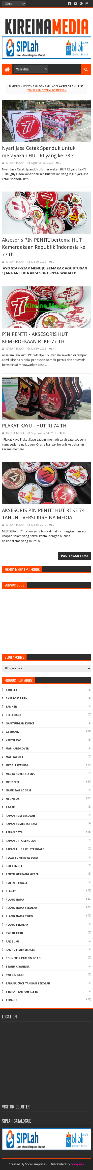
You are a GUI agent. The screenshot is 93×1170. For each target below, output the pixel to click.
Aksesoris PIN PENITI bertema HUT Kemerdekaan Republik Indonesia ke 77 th (43, 247)
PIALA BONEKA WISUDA (22, 857)
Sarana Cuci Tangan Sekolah (28, 983)
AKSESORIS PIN (17, 698)
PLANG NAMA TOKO (19, 916)
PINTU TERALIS (17, 882)
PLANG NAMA (15, 899)
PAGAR (10, 807)
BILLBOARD (13, 715)
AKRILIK (11, 690)
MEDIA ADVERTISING (20, 774)
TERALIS (11, 1000)
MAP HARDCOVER (17, 748)
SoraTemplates (36, 1164)
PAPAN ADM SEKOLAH (20, 815)
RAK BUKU (12, 941)
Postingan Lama (74, 556)
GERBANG (12, 732)
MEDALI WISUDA (17, 765)
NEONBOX (13, 799)
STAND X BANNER (18, 966)
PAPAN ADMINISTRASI (21, 824)
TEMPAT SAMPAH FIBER (22, 991)
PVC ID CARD (14, 933)
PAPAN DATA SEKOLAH (21, 841)
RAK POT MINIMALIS (20, 949)
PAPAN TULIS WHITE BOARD (25, 849)
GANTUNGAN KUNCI (20, 723)
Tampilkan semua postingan (47, 90)
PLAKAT (11, 891)
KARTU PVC (13, 740)
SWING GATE (15, 975)
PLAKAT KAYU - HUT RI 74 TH (34, 426)
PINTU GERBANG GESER (22, 874)
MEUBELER (13, 782)
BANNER (11, 706)
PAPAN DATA (14, 832)
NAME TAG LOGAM (18, 790)
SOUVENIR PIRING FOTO (23, 958)
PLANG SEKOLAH (17, 924)
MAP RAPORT (15, 757)
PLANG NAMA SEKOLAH (21, 908)
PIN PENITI (14, 866)
